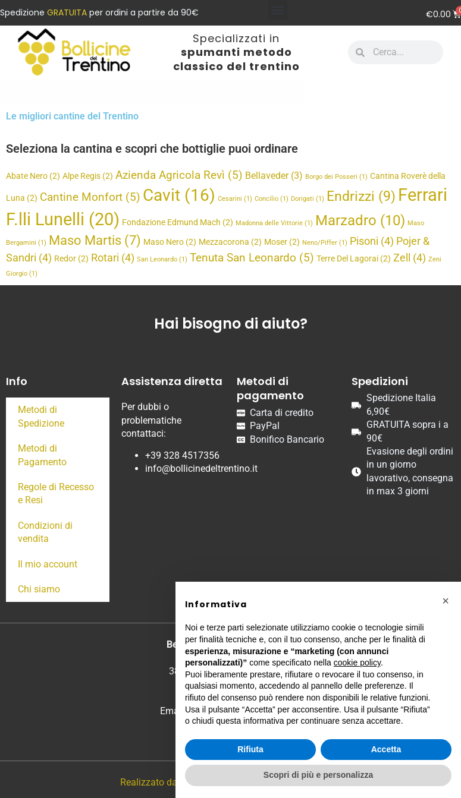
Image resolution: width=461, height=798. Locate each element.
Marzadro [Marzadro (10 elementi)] (360, 220)
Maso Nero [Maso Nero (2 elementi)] (169, 242)
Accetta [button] (386, 749)
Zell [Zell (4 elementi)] (409, 257)
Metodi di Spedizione (41, 416)
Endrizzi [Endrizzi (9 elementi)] (361, 196)
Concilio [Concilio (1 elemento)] (271, 199)
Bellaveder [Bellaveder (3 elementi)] (274, 175)
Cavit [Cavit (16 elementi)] (179, 195)
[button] (278, 10)
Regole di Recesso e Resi (56, 493)
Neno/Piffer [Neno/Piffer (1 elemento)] (324, 243)
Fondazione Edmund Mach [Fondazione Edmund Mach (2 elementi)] (177, 222)
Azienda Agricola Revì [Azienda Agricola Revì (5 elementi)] (179, 175)
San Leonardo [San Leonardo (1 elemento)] (162, 259)
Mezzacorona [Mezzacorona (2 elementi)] (230, 242)
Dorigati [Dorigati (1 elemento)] (307, 199)
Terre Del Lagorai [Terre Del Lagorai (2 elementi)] (353, 258)
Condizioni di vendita (45, 532)
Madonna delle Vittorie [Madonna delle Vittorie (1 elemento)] (274, 223)
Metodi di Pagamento (42, 455)
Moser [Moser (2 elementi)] (282, 242)
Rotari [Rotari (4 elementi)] (112, 257)
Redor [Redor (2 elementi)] (71, 258)
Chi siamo (39, 589)
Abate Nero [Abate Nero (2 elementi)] (33, 176)
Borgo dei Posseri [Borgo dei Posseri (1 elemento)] (336, 177)
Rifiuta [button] (250, 749)
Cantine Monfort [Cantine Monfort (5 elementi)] (90, 197)
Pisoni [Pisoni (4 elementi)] (372, 241)
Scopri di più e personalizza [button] (318, 775)
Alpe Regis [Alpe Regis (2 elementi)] (87, 176)
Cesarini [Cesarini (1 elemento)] (235, 199)
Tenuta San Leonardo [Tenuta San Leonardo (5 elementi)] (252, 257)
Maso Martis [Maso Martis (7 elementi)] (95, 240)
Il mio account (47, 564)
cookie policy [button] (357, 662)
